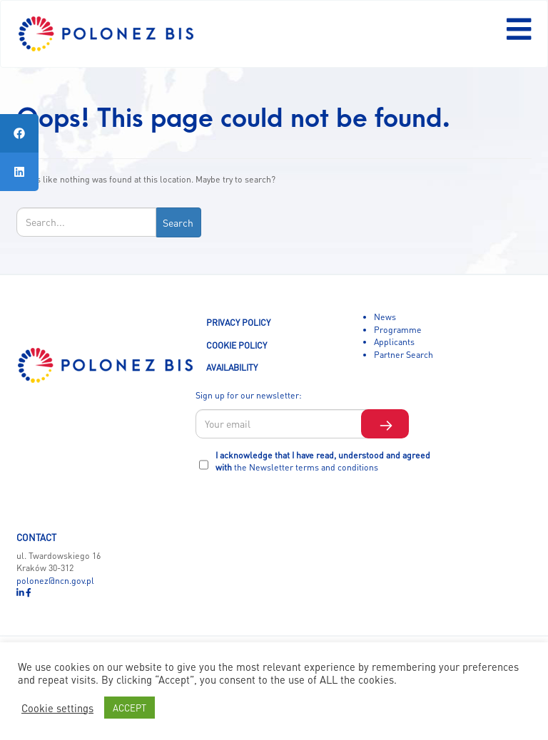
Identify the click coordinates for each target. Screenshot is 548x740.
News (385, 316)
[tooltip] (19, 133)
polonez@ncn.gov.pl (55, 580)
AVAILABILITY (232, 367)
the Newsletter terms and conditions (306, 467)
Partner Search (403, 354)
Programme (398, 329)
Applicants (394, 341)
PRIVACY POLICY (238, 322)
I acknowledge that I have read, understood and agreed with (322, 461)
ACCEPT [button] (129, 708)
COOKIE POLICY (236, 345)
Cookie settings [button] (57, 708)
